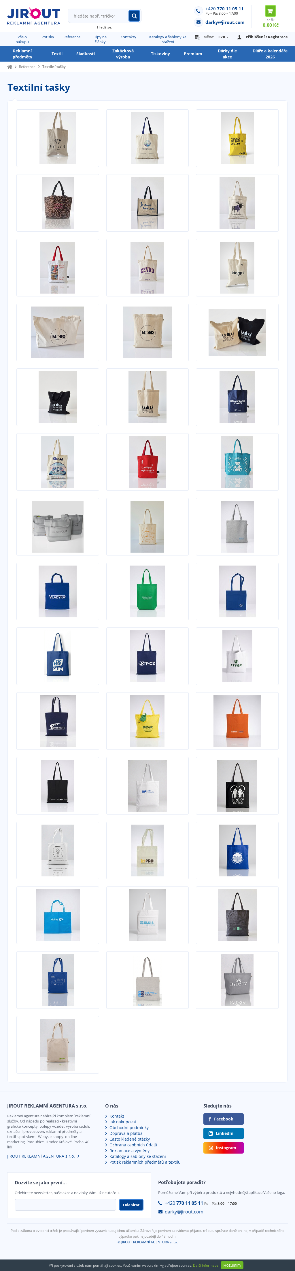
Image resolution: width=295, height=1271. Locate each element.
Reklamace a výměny (129, 1150)
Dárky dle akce (227, 54)
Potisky (47, 36)
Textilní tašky (54, 66)
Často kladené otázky (129, 1139)
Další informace (205, 1265)
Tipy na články (100, 39)
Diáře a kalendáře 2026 (270, 54)
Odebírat (131, 1204)
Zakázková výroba (123, 54)
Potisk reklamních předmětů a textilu (145, 1162)
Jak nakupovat (122, 1122)
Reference (71, 36)
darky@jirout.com (184, 1212)
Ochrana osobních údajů (133, 1145)
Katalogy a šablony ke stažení (167, 39)
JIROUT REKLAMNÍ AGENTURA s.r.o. (41, 1156)
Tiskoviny (160, 53)
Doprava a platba (126, 1133)
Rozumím (232, 1265)
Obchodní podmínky (129, 1127)
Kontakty (128, 36)
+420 (224, 8)
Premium (193, 53)
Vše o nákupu (22, 39)
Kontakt (116, 1116)
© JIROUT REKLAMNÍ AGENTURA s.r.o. (148, 1242)
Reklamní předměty (22, 54)
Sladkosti (85, 53)
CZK (222, 36)
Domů (9, 66)
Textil (57, 53)
